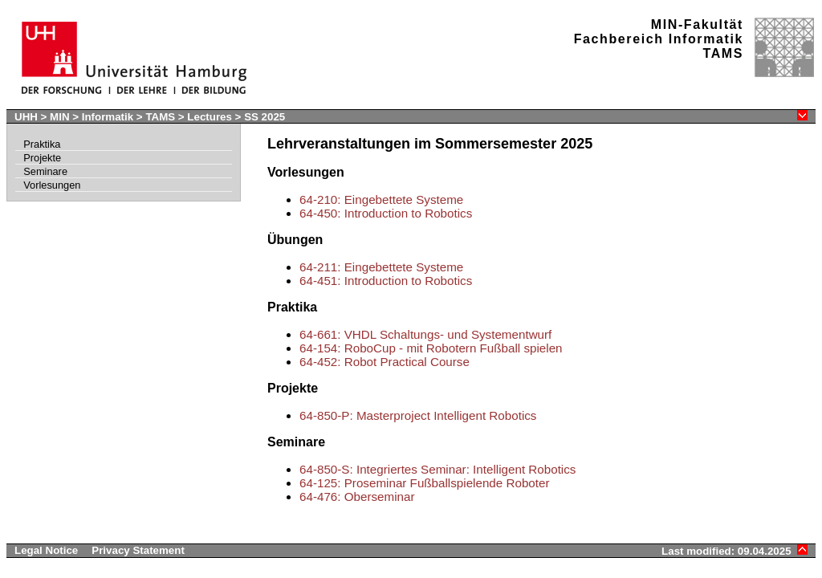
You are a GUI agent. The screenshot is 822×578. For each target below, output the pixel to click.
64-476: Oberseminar (357, 496)
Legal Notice (46, 550)
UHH (26, 117)
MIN (59, 117)
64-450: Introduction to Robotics (385, 213)
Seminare (45, 171)
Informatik (107, 117)
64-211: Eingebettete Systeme (381, 267)
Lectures (209, 117)
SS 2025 (264, 117)
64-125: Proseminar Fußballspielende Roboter (424, 483)
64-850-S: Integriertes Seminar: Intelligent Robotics (437, 469)
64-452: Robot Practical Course (384, 361)
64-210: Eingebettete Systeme (381, 199)
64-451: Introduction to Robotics (385, 280)
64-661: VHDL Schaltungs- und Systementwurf (425, 334)
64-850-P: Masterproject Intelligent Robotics (417, 415)
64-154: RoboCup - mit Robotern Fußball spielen (431, 348)
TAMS (160, 117)
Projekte (42, 158)
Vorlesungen (51, 185)
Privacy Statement (138, 550)
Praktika (41, 144)
